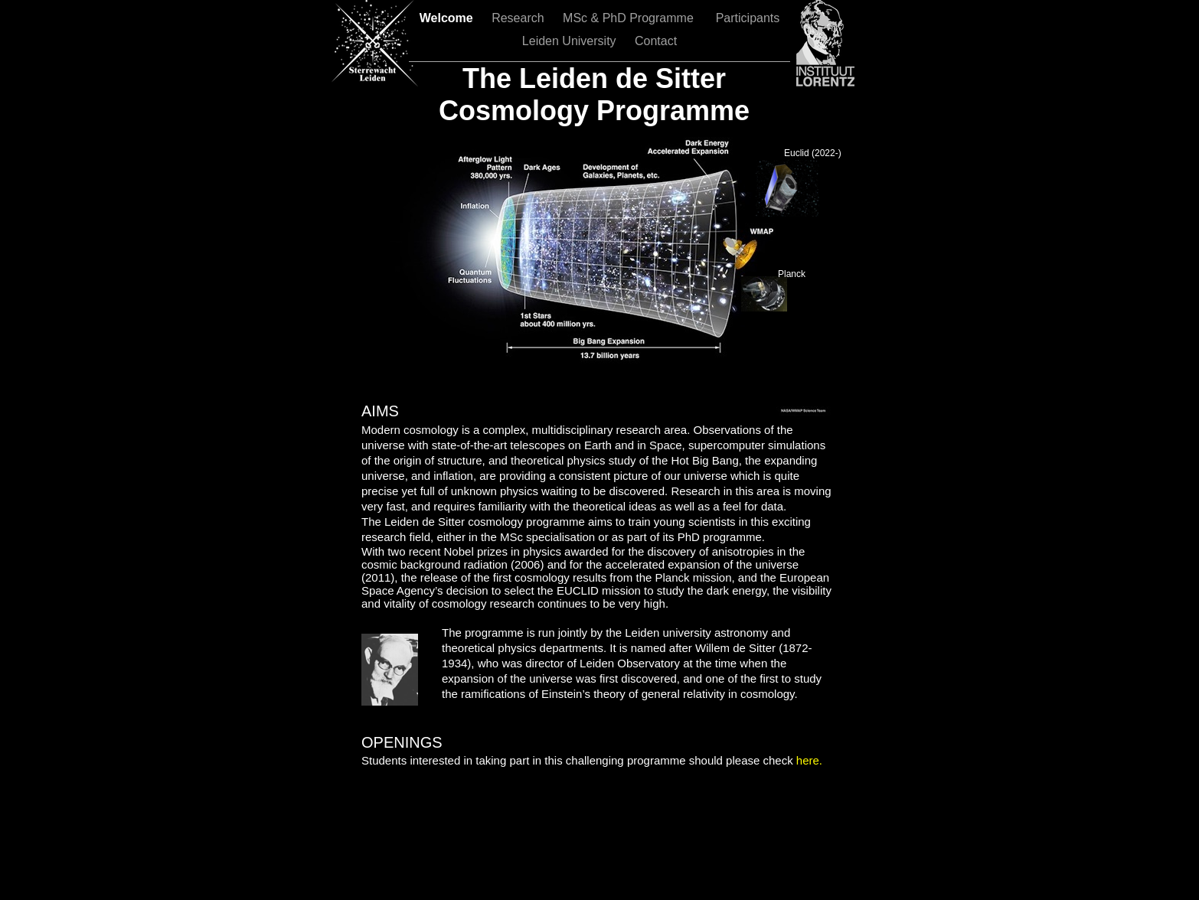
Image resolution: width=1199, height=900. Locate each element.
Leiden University (570, 40)
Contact (656, 40)
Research (519, 17)
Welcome (448, 17)
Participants (748, 17)
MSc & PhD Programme (632, 17)
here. (807, 760)
